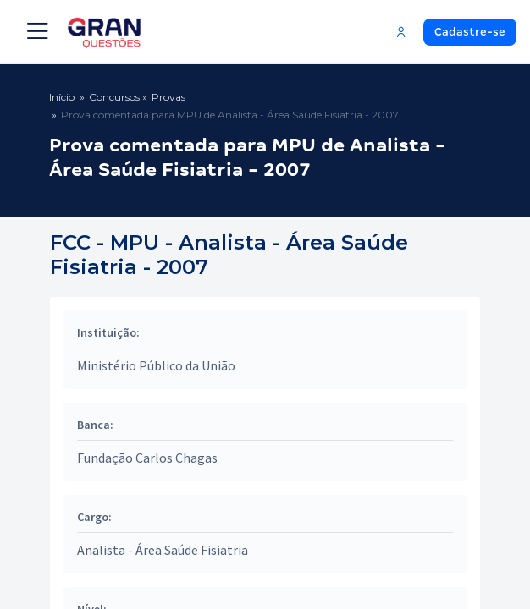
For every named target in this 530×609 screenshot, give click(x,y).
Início (62, 97)
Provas (168, 97)
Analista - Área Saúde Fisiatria (162, 549)
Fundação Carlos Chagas (147, 457)
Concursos (114, 97)
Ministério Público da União (156, 365)
